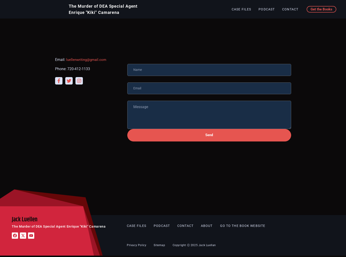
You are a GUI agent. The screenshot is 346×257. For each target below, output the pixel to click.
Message (134, 96)
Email (132, 78)
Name (132, 59)
